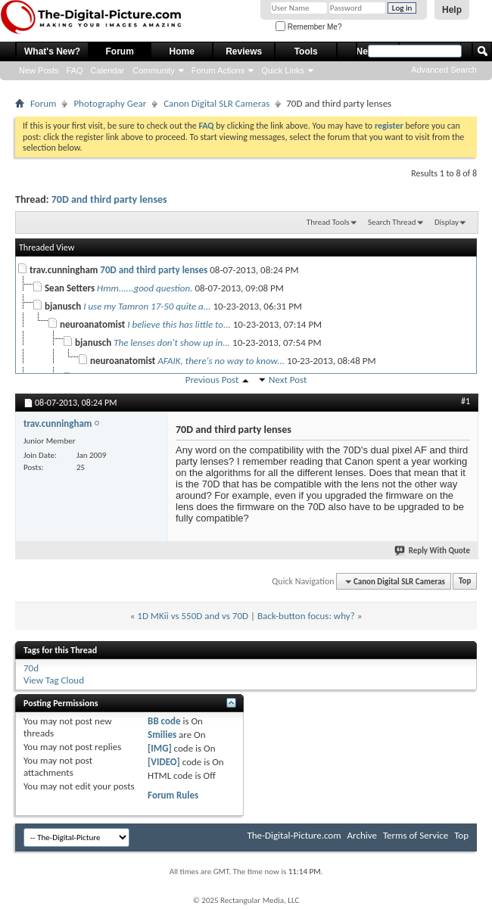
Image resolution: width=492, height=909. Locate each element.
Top (465, 582)
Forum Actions (218, 70)
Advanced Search (444, 69)
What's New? (52, 51)
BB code (164, 721)
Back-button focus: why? (306, 615)
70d (31, 668)
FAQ (75, 70)
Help (452, 10)
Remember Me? (308, 27)
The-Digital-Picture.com (294, 835)
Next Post (288, 379)
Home (182, 51)
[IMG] (160, 748)
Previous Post (212, 379)
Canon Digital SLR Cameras (216, 103)
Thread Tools (328, 222)
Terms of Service (415, 835)
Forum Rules (173, 795)
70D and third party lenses (109, 199)
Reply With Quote (433, 551)
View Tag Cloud (53, 680)
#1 (465, 401)
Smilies (162, 734)
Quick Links (282, 70)
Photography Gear (109, 103)
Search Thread (392, 222)
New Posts (39, 70)
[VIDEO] (164, 761)
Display (446, 222)
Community (153, 70)
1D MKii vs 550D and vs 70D (192, 615)
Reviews (244, 51)
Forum (120, 51)
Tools (306, 51)
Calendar (108, 70)
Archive (362, 835)
